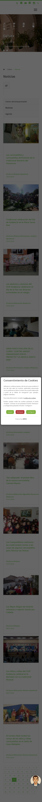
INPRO (25, 419)
